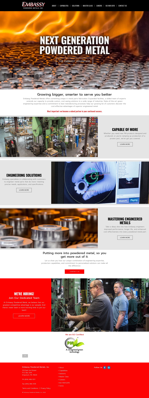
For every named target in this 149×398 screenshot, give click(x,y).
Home (61, 386)
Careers (99, 6)
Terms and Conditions (30, 388)
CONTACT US (122, 6)
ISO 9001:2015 (110, 6)
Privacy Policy (45, 388)
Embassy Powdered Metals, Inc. (33, 392)
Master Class (88, 6)
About (54, 6)
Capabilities (64, 6)
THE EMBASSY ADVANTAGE (74, 62)
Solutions (75, 6)
